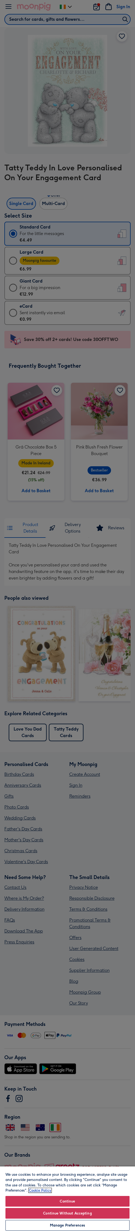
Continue (67, 1201)
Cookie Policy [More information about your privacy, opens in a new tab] (40, 1190)
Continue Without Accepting (67, 1213)
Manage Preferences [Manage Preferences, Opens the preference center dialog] (67, 1225)
